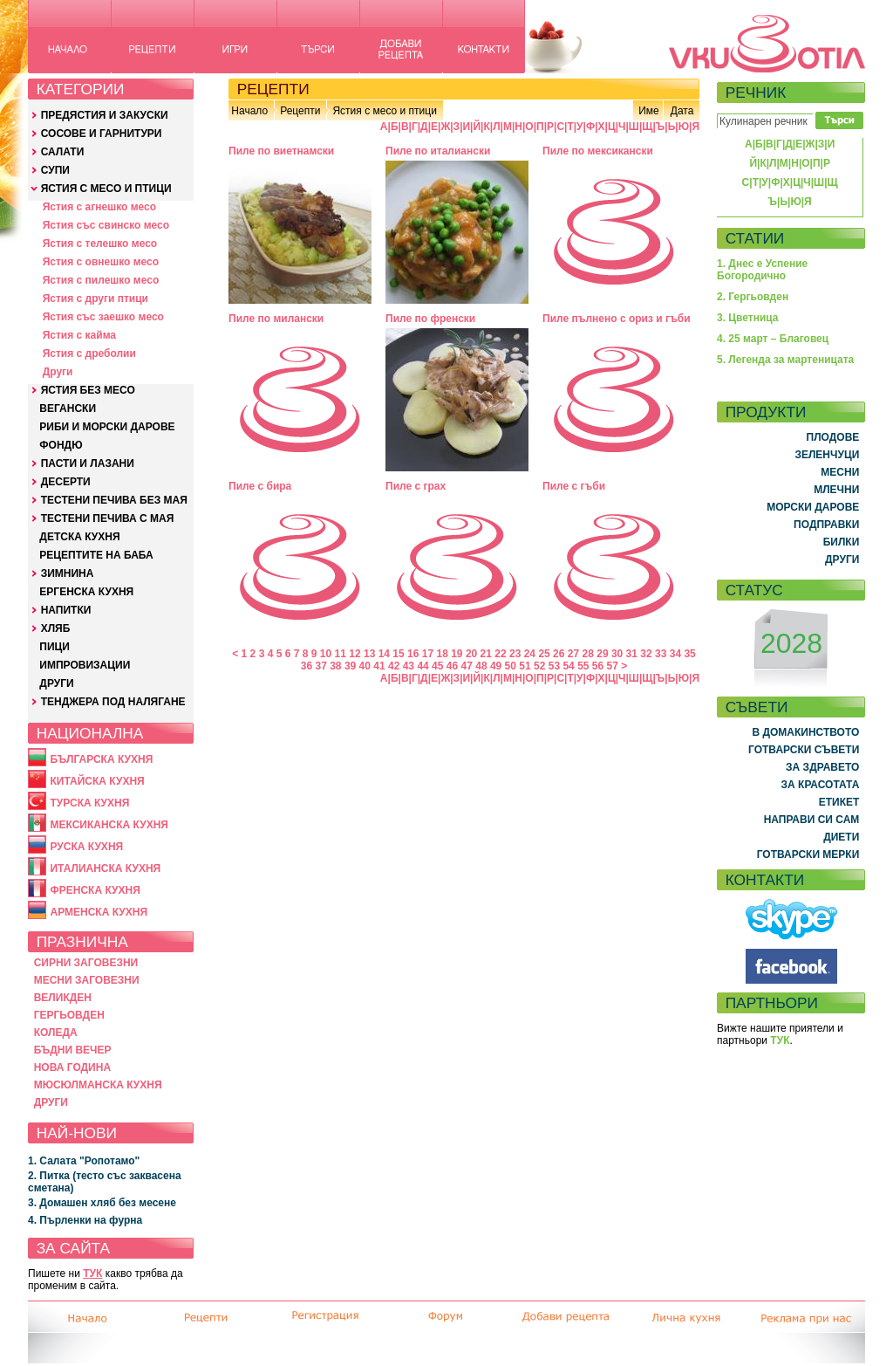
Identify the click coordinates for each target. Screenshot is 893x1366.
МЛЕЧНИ (836, 490)
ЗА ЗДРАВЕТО (822, 767)
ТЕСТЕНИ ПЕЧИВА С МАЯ (107, 518)
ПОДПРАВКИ (826, 524)
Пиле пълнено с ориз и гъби (616, 318)
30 (617, 654)
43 (408, 666)
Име (648, 111)
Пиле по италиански (437, 151)
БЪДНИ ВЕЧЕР (73, 1050)
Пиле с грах (415, 486)
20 (471, 654)
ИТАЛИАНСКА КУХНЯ (105, 868)
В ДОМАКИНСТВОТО (805, 732)
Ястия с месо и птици (384, 111)
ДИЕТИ (841, 837)
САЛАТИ (63, 152)
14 (384, 654)
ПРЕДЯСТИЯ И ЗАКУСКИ (104, 115)
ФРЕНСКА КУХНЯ (95, 890)
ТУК (92, 1273)
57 (612, 666)
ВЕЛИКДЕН (63, 998)
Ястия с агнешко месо (99, 207)
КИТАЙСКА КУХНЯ (97, 781)
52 (539, 666)
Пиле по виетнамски (281, 151)
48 (481, 666)
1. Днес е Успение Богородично (762, 269)
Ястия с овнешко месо (101, 262)
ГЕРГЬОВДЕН (69, 1015)
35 (689, 654)
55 (583, 666)
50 (510, 666)
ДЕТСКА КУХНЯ (79, 537)
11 (340, 654)
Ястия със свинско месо (106, 225)
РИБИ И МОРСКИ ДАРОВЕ (106, 427)
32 (645, 654)
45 (437, 666)
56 (597, 666)
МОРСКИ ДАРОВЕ (813, 507)
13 (369, 654)
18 (441, 654)
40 (365, 666)
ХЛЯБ (56, 628)
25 (543, 654)
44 (422, 666)
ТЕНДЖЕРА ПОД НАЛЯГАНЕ (113, 702)
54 (568, 666)
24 (529, 654)
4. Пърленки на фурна (85, 1220)
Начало (249, 111)
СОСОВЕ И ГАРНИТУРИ (101, 133)
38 (335, 666)
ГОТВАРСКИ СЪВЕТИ (803, 750)
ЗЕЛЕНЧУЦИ (826, 455)
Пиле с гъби (573, 486)
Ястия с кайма (79, 335)
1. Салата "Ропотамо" (84, 1161)
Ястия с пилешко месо (101, 280)
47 (467, 666)
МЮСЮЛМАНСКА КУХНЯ (98, 1085)
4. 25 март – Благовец (772, 339)
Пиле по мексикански (597, 151)
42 (393, 666)
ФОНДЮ (60, 445)
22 (500, 654)
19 (456, 654)
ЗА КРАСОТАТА (820, 785)
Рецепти (300, 111)
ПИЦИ (54, 647)
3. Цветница (748, 318)
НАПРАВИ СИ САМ (812, 819)
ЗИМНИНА (67, 573)
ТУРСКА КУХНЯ (89, 803)
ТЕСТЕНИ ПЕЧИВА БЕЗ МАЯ (114, 500)
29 (602, 654)
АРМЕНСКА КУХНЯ (98, 912)
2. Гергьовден (752, 297)
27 (573, 654)
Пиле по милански (276, 318)
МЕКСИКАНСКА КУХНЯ (109, 825)
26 (558, 654)
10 (325, 654)
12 (354, 654)
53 (554, 666)
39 (350, 666)
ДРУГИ (56, 683)
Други (58, 372)
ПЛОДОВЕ (833, 437)
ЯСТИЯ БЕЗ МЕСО (88, 390)
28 (588, 654)
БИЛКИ (841, 542)
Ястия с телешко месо (100, 243)
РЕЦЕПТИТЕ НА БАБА (96, 555)
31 (631, 654)
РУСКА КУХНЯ (86, 847)
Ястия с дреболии (89, 353)
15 (398, 654)
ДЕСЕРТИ (66, 482)
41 (379, 666)
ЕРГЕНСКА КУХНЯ (86, 592)
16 (413, 654)
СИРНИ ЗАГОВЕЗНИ (86, 963)
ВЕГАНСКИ (67, 408)
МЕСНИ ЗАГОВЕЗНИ (87, 980)
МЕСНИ (840, 472)
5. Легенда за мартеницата (785, 360)
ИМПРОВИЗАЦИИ (84, 665)
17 (427, 654)
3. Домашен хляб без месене (102, 1203)
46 (452, 666)
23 (515, 654)
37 (320, 666)
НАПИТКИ (66, 610)
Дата (682, 111)
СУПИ (55, 170)
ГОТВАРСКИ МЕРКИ (808, 854)
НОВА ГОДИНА (72, 1067)
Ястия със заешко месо (103, 317)
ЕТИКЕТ (839, 802)
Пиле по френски (430, 318)
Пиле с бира (259, 486)
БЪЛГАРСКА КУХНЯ (101, 759)
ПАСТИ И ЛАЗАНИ (87, 463)
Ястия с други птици (95, 298)
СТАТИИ (755, 238)
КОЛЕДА (56, 1032)
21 (486, 654)
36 (306, 666)
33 (660, 654)
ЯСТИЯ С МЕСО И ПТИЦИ (106, 188)
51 (524, 666)
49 (495, 666)
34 (675, 654)
